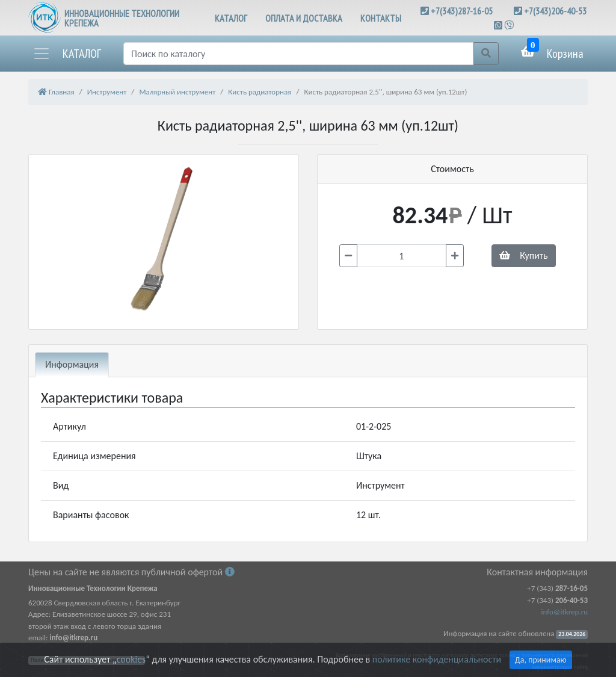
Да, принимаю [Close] (541, 660)
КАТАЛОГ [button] (231, 18)
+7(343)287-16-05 (462, 11)
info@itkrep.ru (564, 611)
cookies (131, 659)
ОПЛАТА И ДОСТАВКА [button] (303, 18)
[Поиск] (298, 53)
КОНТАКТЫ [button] (380, 18)
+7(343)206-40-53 (555, 11)
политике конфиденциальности (436, 659)
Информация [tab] (72, 364)
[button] (66, 54)
